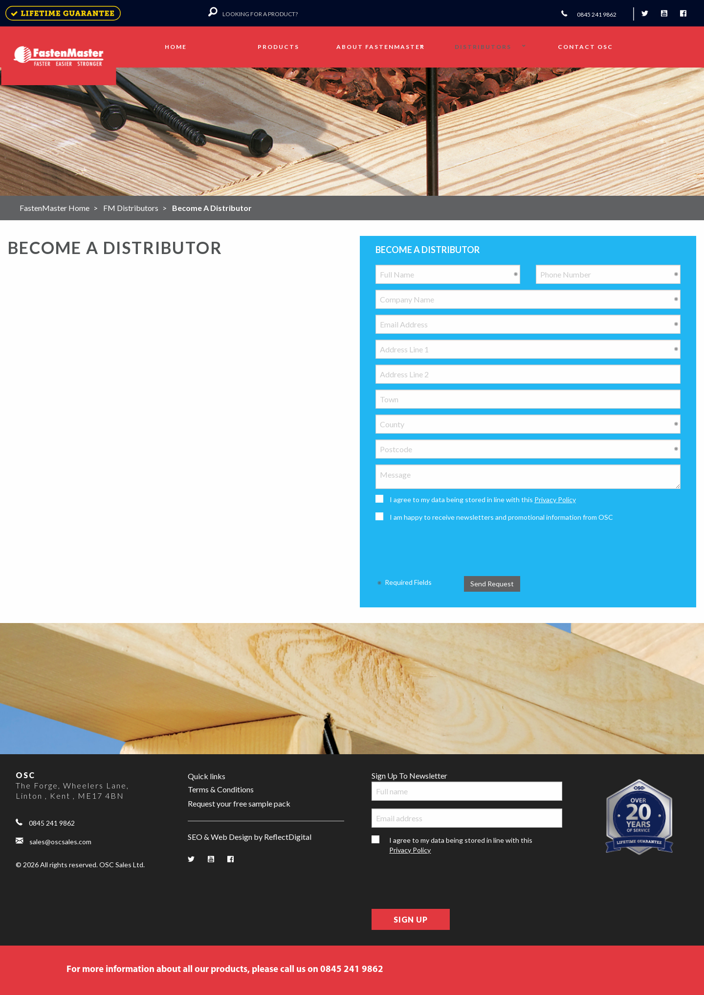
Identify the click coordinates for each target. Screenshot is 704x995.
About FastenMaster (380, 46)
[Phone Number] (608, 274)
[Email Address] (528, 324)
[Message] (528, 476)
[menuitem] (176, 47)
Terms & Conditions (221, 789)
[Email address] (467, 818)
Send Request (492, 583)
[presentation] (449, 549)
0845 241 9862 (45, 821)
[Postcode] (528, 449)
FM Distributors (130, 207)
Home (176, 46)
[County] (528, 424)
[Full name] (467, 791)
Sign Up (411, 919)
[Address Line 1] (528, 349)
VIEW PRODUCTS (524, 134)
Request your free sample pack (239, 803)
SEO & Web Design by (249, 837)
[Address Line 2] (528, 374)
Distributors (483, 46)
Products (278, 46)
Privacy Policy (555, 499)
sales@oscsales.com (53, 840)
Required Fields (403, 582)
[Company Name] (528, 299)
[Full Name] (447, 274)
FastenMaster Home (54, 207)
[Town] (528, 399)
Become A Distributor (212, 207)
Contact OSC (585, 46)
